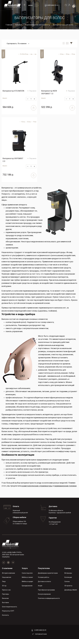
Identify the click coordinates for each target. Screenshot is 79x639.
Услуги (25, 568)
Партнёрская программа (46, 590)
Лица (4, 581)
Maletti (5, 166)
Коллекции (68, 577)
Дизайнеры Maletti (70, 590)
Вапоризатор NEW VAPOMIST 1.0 (49, 92)
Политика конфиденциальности (49, 598)
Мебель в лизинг (27, 577)
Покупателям (44, 568)
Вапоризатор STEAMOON (13, 91)
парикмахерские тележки (65, 486)
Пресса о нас (6, 590)
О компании (7, 568)
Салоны (67, 568)
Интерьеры (68, 573)
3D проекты (68, 585)
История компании (8, 573)
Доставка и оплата (44, 581)
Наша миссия (6, 577)
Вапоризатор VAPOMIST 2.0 (13, 159)
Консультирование (44, 594)
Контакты (5, 615)
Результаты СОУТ (8, 611)
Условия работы (43, 577)
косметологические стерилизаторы (36, 486)
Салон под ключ (27, 573)
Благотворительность (9, 607)
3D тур (4, 585)
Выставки (5, 602)
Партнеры (5, 594)
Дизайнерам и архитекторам (48, 573)
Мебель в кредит (27, 581)
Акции (40, 585)
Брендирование (27, 585)
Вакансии (5, 598)
